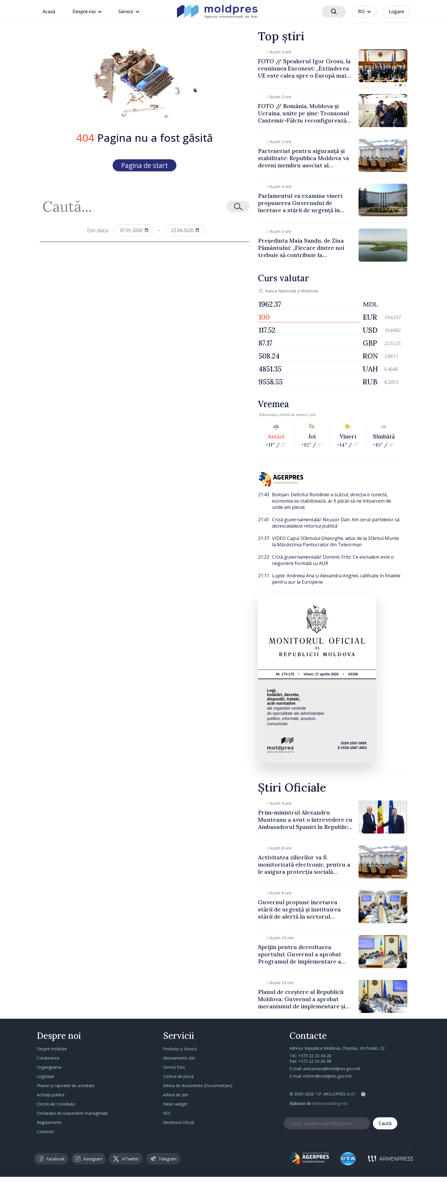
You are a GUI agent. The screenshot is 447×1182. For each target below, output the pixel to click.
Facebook (51, 1159)
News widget (175, 1104)
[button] (396, 85)
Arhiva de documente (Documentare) (197, 1085)
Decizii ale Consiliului (56, 1104)
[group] (332, 65)
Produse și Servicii (179, 1048)
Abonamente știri (179, 1058)
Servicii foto (174, 1067)
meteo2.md (305, 414)
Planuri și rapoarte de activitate (66, 1085)
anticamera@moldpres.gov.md (331, 1068)
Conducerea (48, 1058)
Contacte (45, 1131)
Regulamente (49, 1122)
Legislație (45, 1076)
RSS (166, 1113)
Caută (385, 1123)
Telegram (163, 1159)
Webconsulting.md (329, 1103)
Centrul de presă (178, 1076)
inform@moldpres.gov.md (327, 1076)
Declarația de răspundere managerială (72, 1113)
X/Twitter (126, 1159)
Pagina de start (144, 165)
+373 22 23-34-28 (314, 1055)
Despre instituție (52, 1048)
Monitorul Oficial (178, 1122)
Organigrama (49, 1067)
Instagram (88, 1159)
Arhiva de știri (175, 1094)
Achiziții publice (51, 1094)
